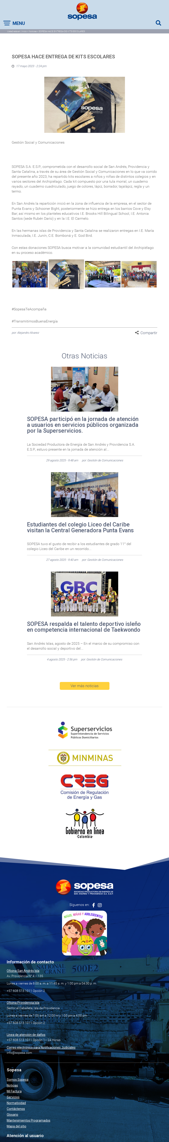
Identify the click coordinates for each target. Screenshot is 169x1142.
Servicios (13, 1097)
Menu (19, 23)
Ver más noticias (85, 686)
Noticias (33, 31)
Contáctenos (16, 1109)
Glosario (12, 1114)
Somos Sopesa (17, 1079)
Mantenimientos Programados (28, 1120)
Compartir (148, 333)
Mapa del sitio (16, 1126)
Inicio (24, 31)
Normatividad (16, 1103)
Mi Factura (14, 1091)
